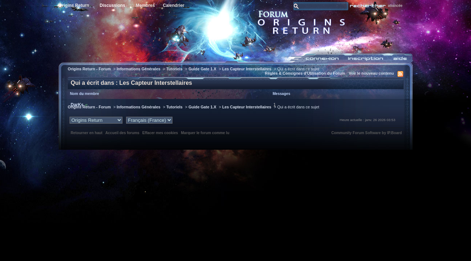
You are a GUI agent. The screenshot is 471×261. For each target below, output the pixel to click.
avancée (395, 6)
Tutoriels (174, 69)
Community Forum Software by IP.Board (366, 133)
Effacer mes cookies (160, 133)
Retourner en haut (87, 133)
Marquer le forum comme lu (205, 133)
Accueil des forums (122, 133)
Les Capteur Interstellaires (246, 69)
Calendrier (173, 5)
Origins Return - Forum (89, 69)
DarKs (77, 104)
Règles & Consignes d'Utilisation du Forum (305, 73)
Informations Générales (139, 69)
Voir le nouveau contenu (371, 73)
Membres (145, 5)
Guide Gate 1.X (202, 69)
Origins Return (74, 5)
